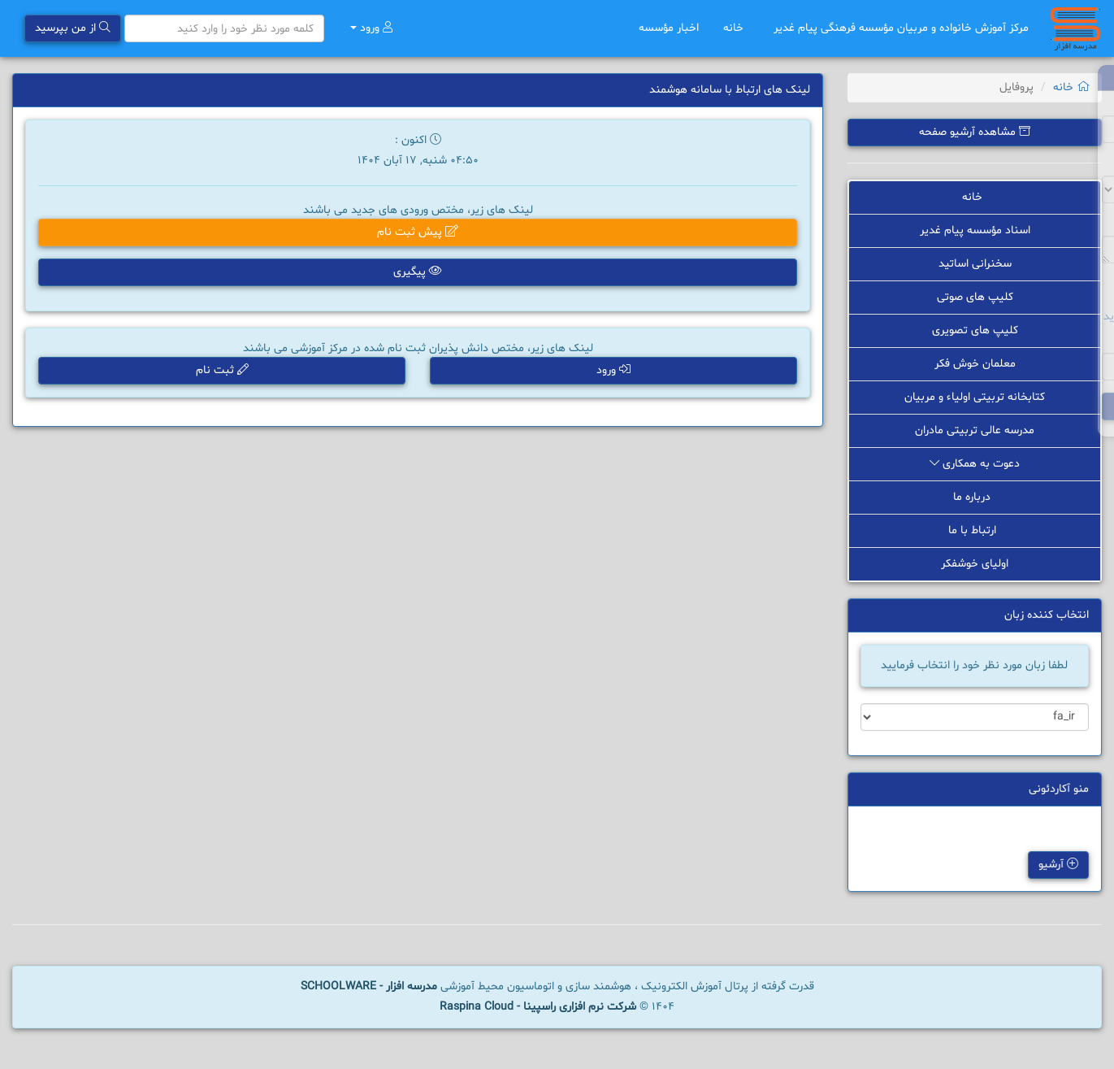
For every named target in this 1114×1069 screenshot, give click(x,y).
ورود (371, 28)
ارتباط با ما (975, 530)
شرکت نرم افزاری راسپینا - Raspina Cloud (538, 1007)
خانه (736, 28)
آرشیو (1058, 865)
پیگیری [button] (417, 272)
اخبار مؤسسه (669, 28)
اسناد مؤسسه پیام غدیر (975, 230)
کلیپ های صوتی (975, 297)
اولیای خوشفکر (974, 563)
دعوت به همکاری (975, 463)
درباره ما (974, 497)
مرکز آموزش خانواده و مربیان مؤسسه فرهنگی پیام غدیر (901, 28)
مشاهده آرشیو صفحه (974, 132)
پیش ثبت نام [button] (417, 232)
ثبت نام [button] (222, 370)
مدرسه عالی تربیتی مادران (974, 430)
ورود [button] (613, 370)
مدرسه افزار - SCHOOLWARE (369, 986)
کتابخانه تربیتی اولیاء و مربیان (974, 397)
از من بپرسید (73, 28)
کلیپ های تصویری (975, 330)
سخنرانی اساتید (975, 264)
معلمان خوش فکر (975, 364)
